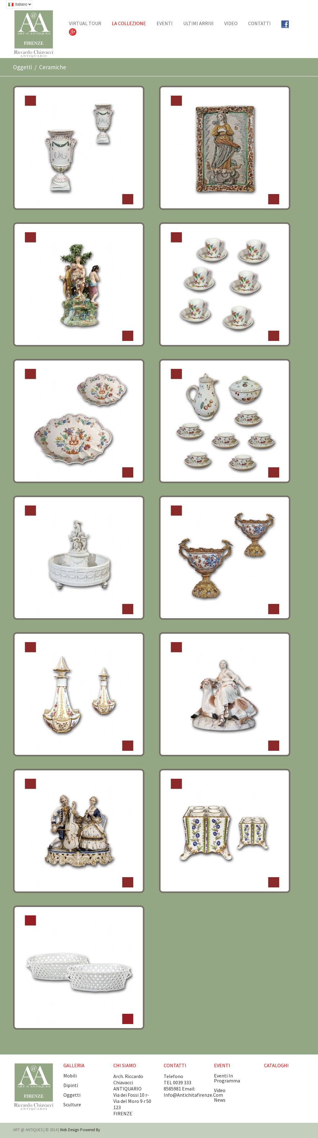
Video (231, 23)
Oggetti (22, 67)
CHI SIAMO (124, 1065)
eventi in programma (227, 1078)
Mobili (70, 1075)
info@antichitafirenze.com (193, 1095)
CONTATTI (259, 23)
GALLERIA (73, 1065)
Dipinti (70, 1085)
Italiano (18, 5)
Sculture (72, 1104)
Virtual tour (85, 23)
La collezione (129, 23)
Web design (70, 1129)
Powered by (90, 1129)
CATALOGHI (276, 1065)
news (219, 1100)
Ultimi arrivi (198, 23)
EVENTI (165, 23)
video (219, 1090)
